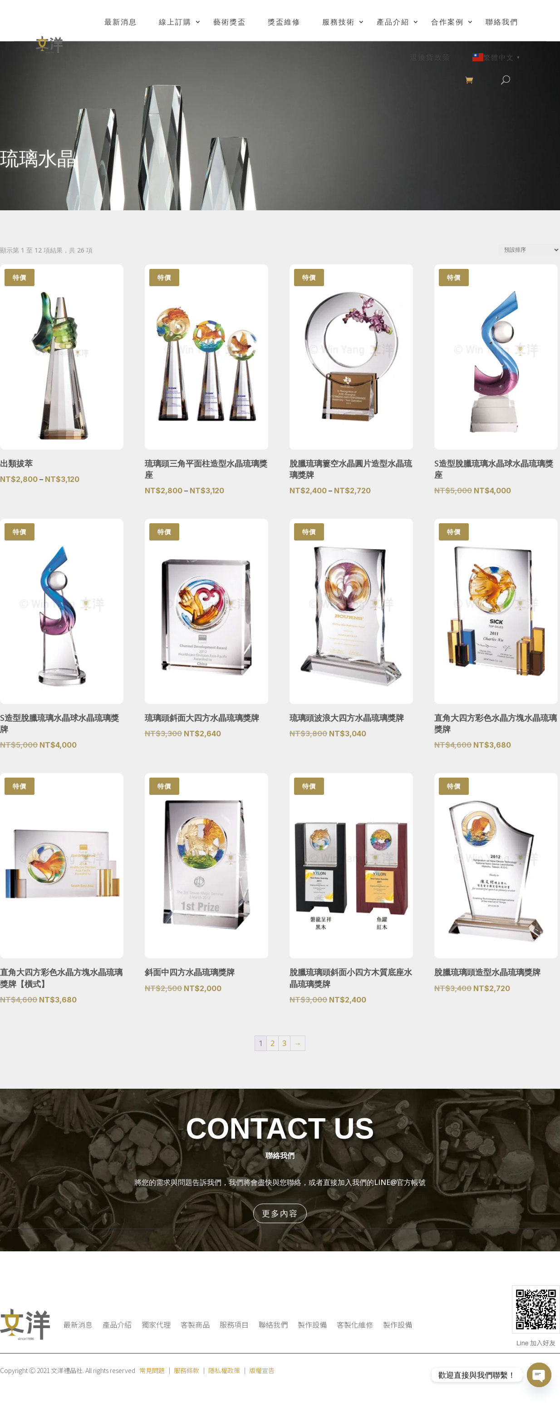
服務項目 (234, 1324)
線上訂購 (175, 22)
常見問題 (152, 1370)
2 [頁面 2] (272, 1043)
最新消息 (120, 22)
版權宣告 (262, 1370)
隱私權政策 (224, 1370)
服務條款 (186, 1370)
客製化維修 (355, 1324)
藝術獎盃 (229, 22)
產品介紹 (393, 22)
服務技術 (338, 22)
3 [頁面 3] (284, 1043)
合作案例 (447, 22)
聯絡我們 (502, 22)
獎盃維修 (284, 22)
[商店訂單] (529, 250)
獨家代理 (156, 1324)
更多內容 (280, 1213)
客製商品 (195, 1324)
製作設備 (312, 1324)
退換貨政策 (430, 57)
